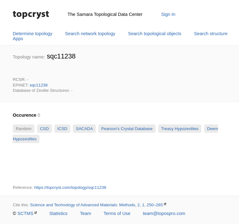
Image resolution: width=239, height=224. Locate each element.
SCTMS (25, 213)
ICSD (62, 128)
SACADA (84, 128)
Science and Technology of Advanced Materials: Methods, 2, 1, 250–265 (96, 205)
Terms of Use (117, 213)
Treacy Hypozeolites (179, 128)
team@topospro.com (164, 213)
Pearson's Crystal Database (127, 128)
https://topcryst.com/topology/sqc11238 (70, 187)
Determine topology (32, 33)
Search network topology (90, 33)
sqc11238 (39, 85)
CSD (44, 128)
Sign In (168, 14)
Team (85, 213)
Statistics (58, 213)
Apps (18, 38)
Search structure (211, 33)
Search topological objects (154, 33)
